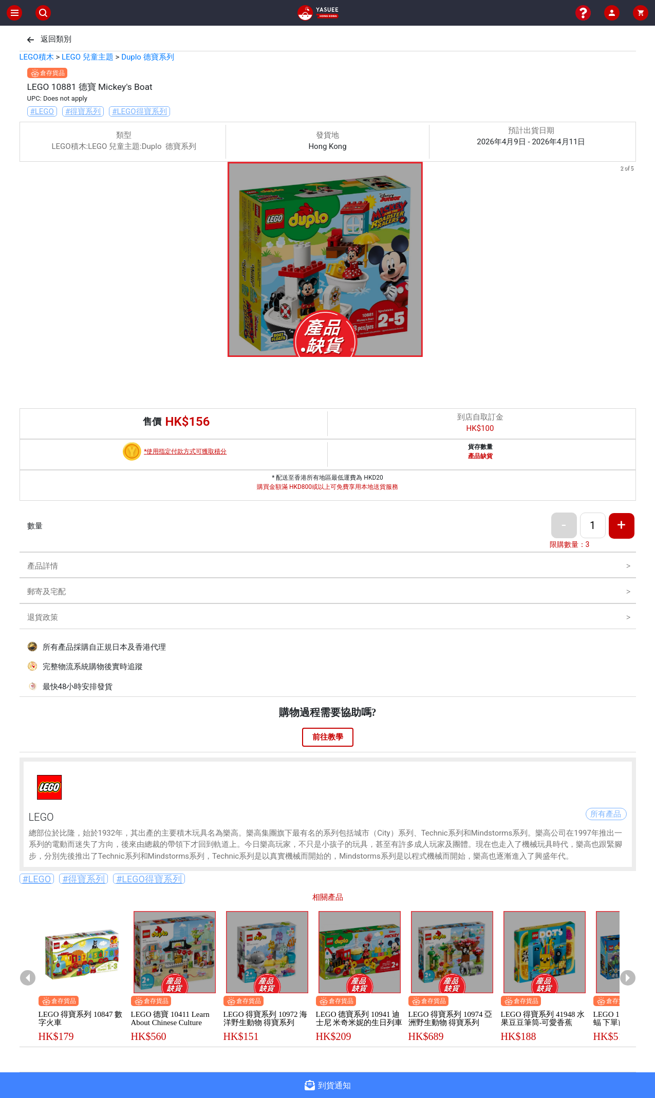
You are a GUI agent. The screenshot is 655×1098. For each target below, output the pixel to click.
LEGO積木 (37, 57)
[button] (303, 350)
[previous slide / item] (27, 261)
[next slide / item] (629, 261)
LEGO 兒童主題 (88, 57)
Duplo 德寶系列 (147, 57)
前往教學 (327, 737)
